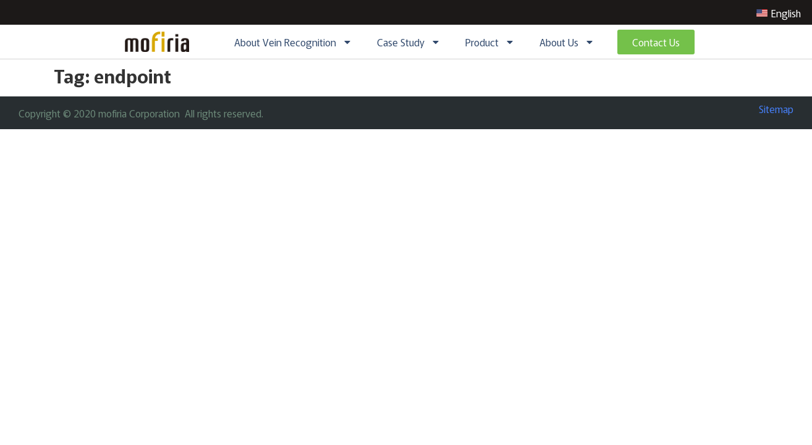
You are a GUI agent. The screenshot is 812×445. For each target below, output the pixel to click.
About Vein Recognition (293, 42)
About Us (566, 42)
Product (490, 42)
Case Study (409, 42)
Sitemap (776, 108)
